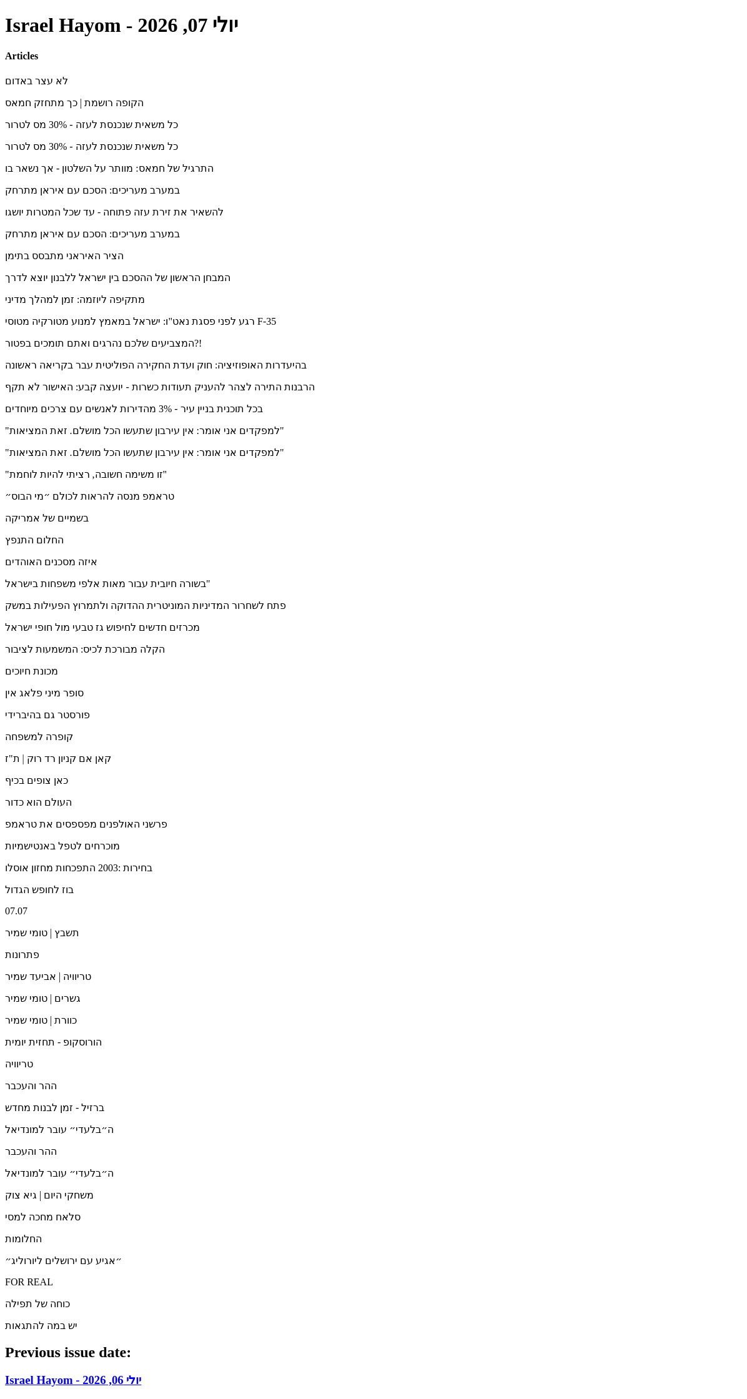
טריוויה (19, 1064)
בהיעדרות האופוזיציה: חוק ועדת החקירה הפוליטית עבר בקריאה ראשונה (156, 365)
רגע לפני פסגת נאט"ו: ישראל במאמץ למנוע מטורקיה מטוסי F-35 (140, 321)
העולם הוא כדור (38, 802)
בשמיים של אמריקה (47, 518)
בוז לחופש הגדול (39, 889)
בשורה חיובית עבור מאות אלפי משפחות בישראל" (107, 583)
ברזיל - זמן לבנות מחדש (54, 1107)
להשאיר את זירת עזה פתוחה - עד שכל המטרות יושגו (114, 212)
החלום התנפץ (34, 540)
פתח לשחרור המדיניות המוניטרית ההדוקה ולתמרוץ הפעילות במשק (145, 605)
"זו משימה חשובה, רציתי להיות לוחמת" (86, 474)
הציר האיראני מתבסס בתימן (64, 255)
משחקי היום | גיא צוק (49, 1195)
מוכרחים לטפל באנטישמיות (62, 846)
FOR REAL (29, 1282)
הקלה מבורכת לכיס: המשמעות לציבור (85, 649)
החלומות (23, 1238)
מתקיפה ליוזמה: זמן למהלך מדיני (75, 299)
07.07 (16, 911)
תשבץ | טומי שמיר (42, 932)
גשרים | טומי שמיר (43, 998)
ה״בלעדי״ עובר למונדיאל (59, 1129)
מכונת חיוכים (31, 671)
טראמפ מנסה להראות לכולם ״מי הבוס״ (89, 496)
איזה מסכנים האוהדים (51, 561)
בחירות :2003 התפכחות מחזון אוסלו (78, 868)
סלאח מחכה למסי (43, 1217)
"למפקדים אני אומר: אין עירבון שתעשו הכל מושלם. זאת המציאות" (144, 430)
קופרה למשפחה (39, 736)
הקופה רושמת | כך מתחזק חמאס (74, 102)
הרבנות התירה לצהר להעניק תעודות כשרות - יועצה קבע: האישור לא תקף (160, 387)
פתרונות (22, 954)
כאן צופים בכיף (36, 780)
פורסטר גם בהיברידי (47, 714)
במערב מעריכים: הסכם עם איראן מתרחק (92, 190)
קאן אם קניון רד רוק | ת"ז (58, 758)
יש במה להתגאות (41, 1325)
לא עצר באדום (36, 81)
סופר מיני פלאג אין (44, 693)
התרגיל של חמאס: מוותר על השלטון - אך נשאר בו (109, 168)
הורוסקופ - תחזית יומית (53, 1042)
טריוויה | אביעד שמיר (48, 976)
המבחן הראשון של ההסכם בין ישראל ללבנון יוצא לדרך (117, 277)
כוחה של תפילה (37, 1303)
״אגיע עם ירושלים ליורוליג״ (63, 1260)
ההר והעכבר (31, 1085)
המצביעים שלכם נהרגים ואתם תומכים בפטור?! (103, 343)
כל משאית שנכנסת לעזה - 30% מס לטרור (91, 124)
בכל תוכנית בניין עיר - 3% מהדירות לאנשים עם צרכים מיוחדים (134, 408)
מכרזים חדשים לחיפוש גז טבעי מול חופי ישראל (102, 627)
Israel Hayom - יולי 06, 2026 (73, 1380)
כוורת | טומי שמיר (41, 1020)
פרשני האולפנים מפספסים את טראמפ (86, 824)
